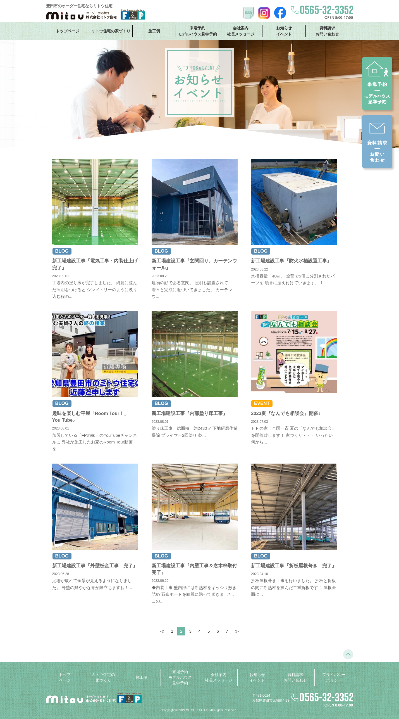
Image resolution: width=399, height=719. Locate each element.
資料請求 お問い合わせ (327, 31)
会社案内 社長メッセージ (240, 31)
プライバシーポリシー (334, 677)
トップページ (67, 31)
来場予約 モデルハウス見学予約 (197, 31)
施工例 (154, 31)
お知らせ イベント (284, 31)
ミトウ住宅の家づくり (110, 31)
